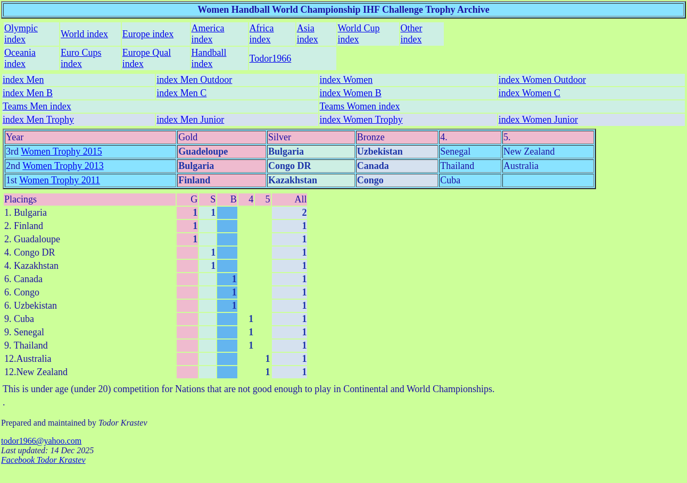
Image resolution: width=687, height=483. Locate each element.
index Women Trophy (361, 119)
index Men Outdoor (194, 79)
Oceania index (20, 58)
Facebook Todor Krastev (43, 459)
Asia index (307, 34)
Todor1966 (271, 58)
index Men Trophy (38, 119)
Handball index (209, 58)
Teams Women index (360, 106)
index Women (346, 79)
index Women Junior (538, 119)
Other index (412, 34)
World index (84, 34)
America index (208, 34)
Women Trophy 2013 (63, 165)
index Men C (181, 93)
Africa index (262, 34)
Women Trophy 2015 (61, 151)
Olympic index (21, 34)
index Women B (351, 93)
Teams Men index (37, 106)
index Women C (529, 93)
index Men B (28, 93)
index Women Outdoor (542, 79)
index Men (23, 79)
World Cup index (359, 34)
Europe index (147, 34)
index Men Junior (190, 119)
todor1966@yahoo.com (41, 440)
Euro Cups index (81, 58)
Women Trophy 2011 (59, 180)
